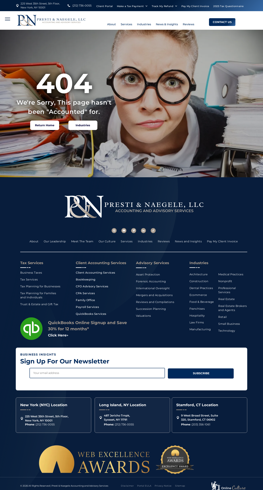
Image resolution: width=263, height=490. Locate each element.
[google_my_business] (114, 231)
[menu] (7, 19)
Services (126, 24)
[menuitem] (104, 6)
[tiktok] (153, 231)
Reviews (188, 24)
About (111, 24)
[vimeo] (133, 231)
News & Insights (167, 24)
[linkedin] (143, 231)
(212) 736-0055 (82, 5)
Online (226, 488)
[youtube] (123, 231)
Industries (144, 24)
